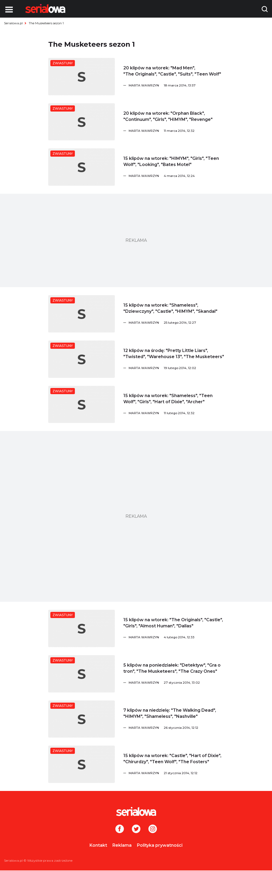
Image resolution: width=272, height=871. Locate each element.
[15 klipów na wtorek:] (81, 167)
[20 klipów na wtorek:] (81, 76)
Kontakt (98, 845)
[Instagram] (152, 829)
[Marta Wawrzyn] (176, 85)
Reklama (122, 845)
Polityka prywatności (159, 845)
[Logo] (45, 8)
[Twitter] (136, 829)
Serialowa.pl (13, 23)
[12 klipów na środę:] (81, 359)
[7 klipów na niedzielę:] (81, 719)
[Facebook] (119, 829)
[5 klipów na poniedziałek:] (81, 673)
